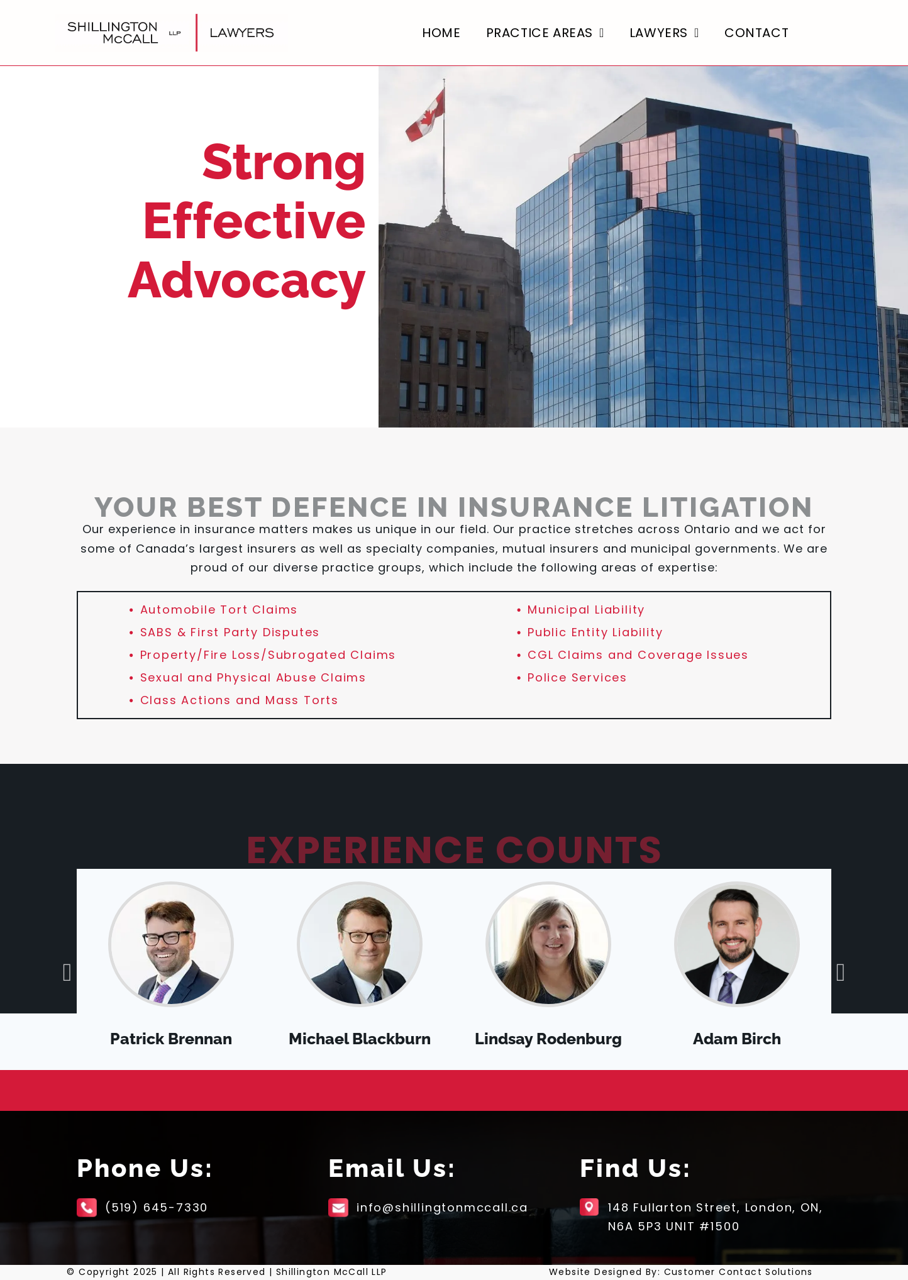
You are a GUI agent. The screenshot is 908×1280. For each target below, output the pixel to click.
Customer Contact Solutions (738, 1272)
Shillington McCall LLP (331, 1272)
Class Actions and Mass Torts (239, 700)
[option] (171, 969)
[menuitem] (441, 32)
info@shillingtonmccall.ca (442, 1207)
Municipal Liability (586, 609)
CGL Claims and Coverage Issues (638, 655)
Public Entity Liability (595, 632)
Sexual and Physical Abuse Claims (253, 677)
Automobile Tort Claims (219, 609)
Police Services (578, 677)
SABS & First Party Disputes (230, 632)
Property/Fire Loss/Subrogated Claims (268, 655)
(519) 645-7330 (156, 1207)
